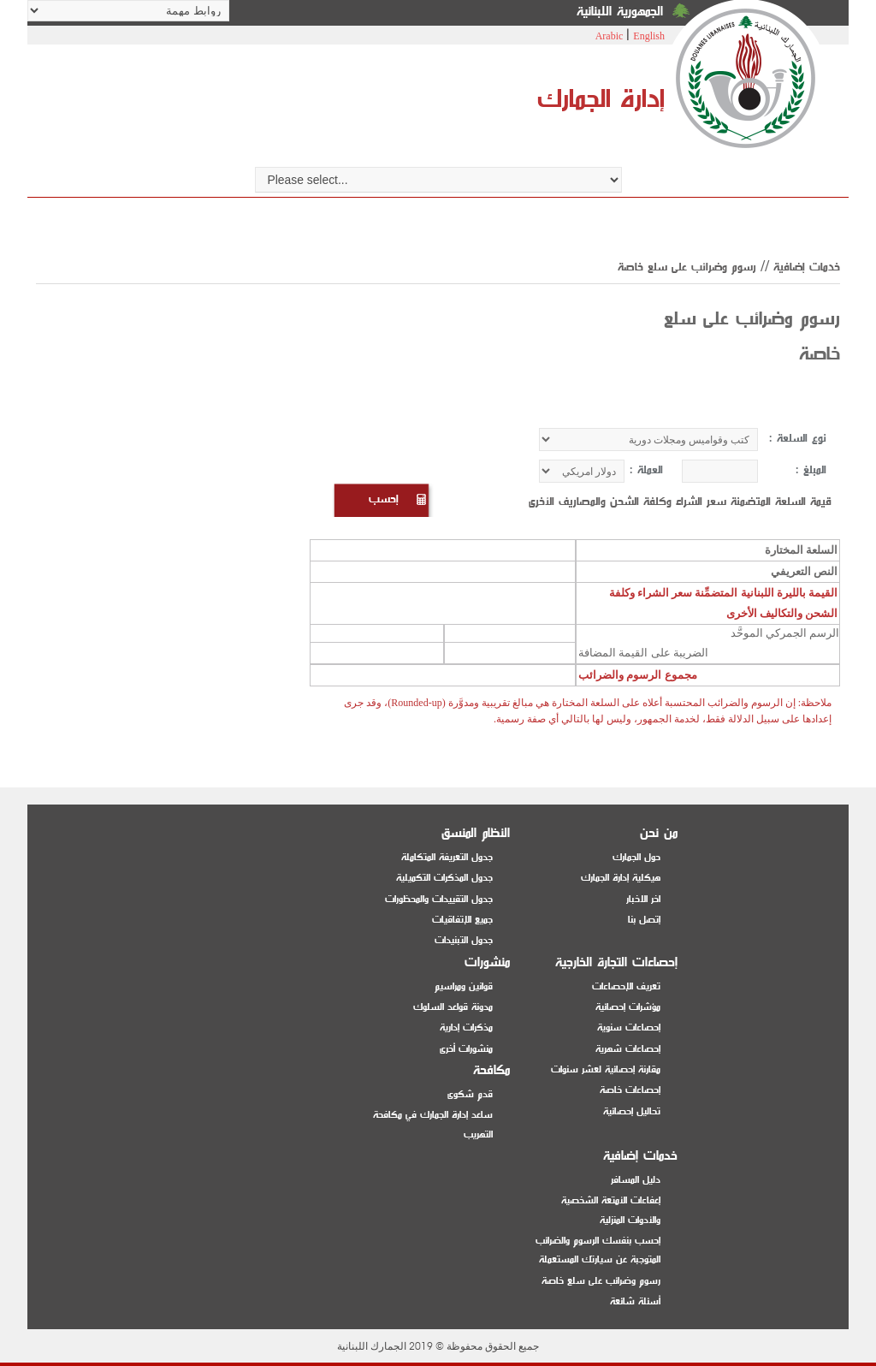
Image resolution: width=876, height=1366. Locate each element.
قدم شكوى (470, 1094)
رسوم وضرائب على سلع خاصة (601, 1281)
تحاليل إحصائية (631, 1111)
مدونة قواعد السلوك (453, 1007)
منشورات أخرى (466, 1049)
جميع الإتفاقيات (462, 920)
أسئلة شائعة (635, 1301)
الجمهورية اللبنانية (620, 11)
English (649, 36)
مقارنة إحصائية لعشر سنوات (605, 1069)
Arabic (609, 36)
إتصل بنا (644, 920)
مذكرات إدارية (466, 1027)
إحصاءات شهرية (627, 1049)
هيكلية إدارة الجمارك (620, 878)
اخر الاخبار (643, 899)
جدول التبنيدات (464, 940)
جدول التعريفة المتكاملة (447, 857)
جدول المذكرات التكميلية (444, 878)
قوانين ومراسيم (464, 986)
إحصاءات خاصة (630, 1090)
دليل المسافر (635, 1180)
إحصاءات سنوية (628, 1027)
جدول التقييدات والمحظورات (439, 899)
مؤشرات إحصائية (627, 1007)
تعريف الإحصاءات (626, 986)
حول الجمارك (636, 857)
